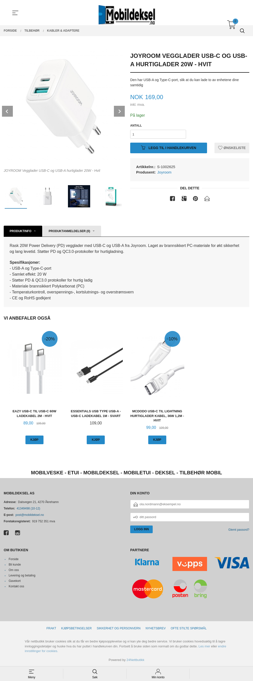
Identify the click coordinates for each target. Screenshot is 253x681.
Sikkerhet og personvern (119, 628)
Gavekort (15, 581)
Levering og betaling (22, 575)
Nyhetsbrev (156, 628)
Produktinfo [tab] (20, 231)
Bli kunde (15, 564)
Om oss (14, 570)
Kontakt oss (16, 586)
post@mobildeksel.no (30, 515)
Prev (7, 111)
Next (119, 111)
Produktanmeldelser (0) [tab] (69, 231)
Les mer (204, 646)
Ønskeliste (232, 148)
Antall (136, 125)
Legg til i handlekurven (168, 148)
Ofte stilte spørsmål (189, 628)
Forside (14, 559)
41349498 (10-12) (28, 508)
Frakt (51, 628)
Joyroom (164, 172)
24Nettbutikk (135, 660)
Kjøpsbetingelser (76, 628)
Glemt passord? (238, 529)
